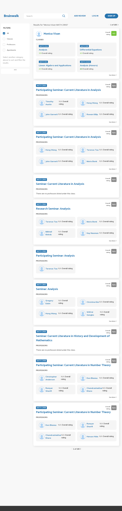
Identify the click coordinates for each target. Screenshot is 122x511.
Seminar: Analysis (47, 289)
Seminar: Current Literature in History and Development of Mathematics (73, 338)
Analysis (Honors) (89, 65)
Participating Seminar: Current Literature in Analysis (68, 90)
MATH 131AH (85, 62)
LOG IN (95, 16)
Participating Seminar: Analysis (55, 256)
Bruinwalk (11, 16)
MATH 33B (84, 46)
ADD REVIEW (80, 16)
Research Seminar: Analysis (53, 209)
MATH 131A (44, 46)
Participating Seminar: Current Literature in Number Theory (73, 365)
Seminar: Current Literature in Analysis (60, 184)
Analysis (43, 49)
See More (113, 75)
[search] (43, 16)
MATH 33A (43, 62)
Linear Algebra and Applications (55, 65)
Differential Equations (91, 49)
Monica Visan (52, 34)
